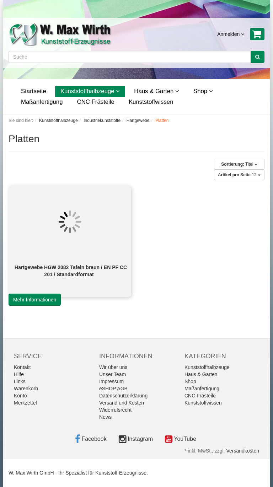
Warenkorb (26, 388)
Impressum (111, 381)
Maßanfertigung (42, 101)
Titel (239, 164)
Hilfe (19, 374)
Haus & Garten (156, 91)
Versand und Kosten (121, 403)
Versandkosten (242, 451)
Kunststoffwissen (151, 101)
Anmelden (230, 34)
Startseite (33, 91)
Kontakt (22, 367)
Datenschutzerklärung (123, 395)
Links (20, 381)
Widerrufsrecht (115, 410)
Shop (203, 91)
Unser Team (112, 374)
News (105, 417)
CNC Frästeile (95, 101)
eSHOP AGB (113, 388)
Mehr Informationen (34, 300)
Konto (20, 395)
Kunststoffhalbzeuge (90, 91)
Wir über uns (113, 367)
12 (239, 174)
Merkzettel (25, 403)
